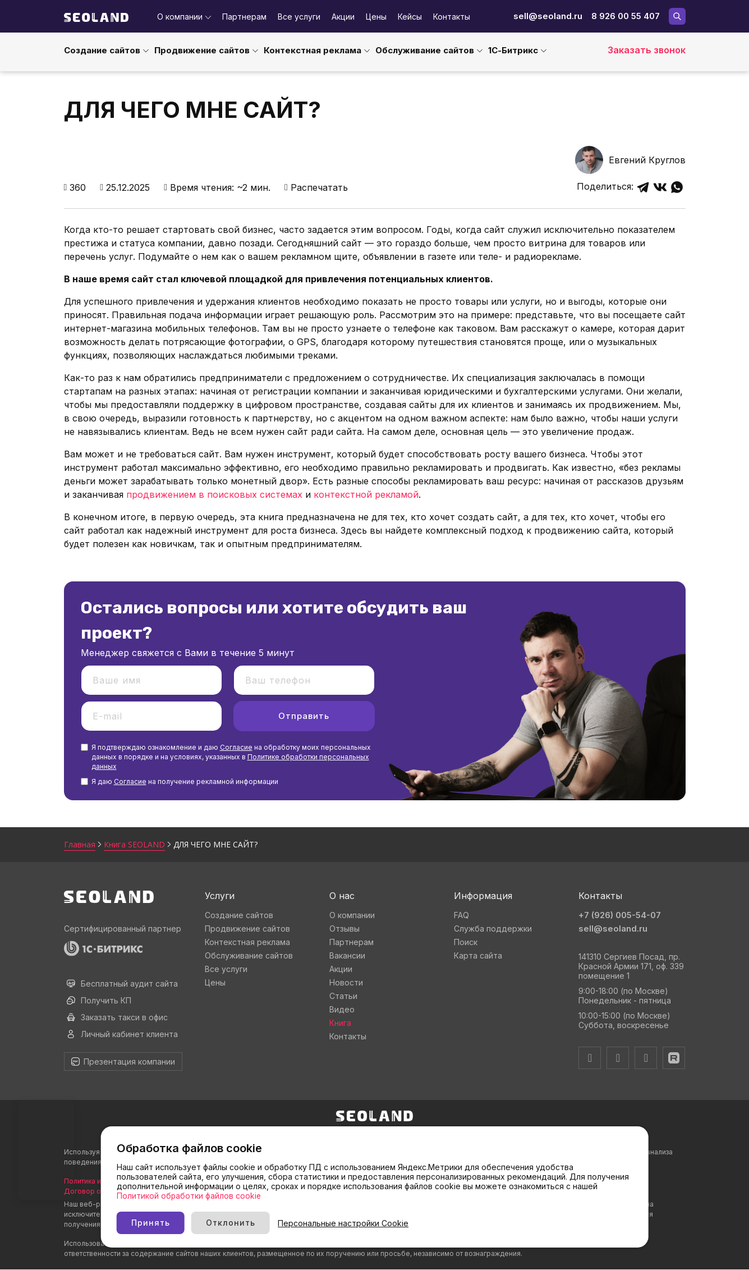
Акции (343, 16)
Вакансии (347, 955)
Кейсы (410, 16)
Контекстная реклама (312, 50)
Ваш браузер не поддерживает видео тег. (46, 1150)
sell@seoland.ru (547, 16)
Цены (376, 16)
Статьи (343, 996)
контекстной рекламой (366, 494)
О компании (180, 16)
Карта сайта (478, 955)
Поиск (465, 942)
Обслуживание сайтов (424, 50)
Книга (340, 1023)
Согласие (236, 747)
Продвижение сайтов (202, 50)
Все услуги (299, 16)
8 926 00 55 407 (625, 16)
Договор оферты (93, 1192)
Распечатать (316, 187)
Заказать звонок (647, 50)
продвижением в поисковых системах (214, 494)
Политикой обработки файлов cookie (224, 1195)
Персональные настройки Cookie (412, 1222)
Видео (342, 1009)
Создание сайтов (102, 50)
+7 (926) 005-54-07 (619, 915)
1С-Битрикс (513, 50)
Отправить (303, 715)
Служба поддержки (493, 928)
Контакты (451, 16)
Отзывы (344, 928)
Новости (346, 982)
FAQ (461, 915)
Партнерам (244, 16)
